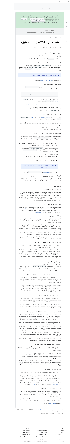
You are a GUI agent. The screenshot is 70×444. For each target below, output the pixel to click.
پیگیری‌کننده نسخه (13, 441)
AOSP (46, 37)
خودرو (18, 8)
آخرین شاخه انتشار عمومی (31, 117)
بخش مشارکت (19, 384)
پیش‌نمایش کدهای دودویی (45, 434)
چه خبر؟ (66, 8)
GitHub (48, 441)
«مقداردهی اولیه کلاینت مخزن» (20, 104)
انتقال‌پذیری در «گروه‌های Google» (26, 441)
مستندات (66, 5)
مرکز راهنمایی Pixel (13, 430)
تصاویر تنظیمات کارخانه (46, 436)
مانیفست (18, 117)
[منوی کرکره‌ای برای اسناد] (54, 1)
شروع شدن (38, 37)
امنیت (52, 8)
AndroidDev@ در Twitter (28, 430)
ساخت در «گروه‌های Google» (27, 439)
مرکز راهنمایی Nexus (13, 432)
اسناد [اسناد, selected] (57, 1)
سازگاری (36, 8)
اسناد (42, 37)
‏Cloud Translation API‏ (25, 32)
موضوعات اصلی (44, 8)
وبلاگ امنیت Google (29, 434)
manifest (42, 101)
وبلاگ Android (30, 432)
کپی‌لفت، (11, 208)
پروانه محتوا (26, 409)
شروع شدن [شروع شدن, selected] (59, 8)
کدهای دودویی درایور (46, 439)
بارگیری (48, 432)
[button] (62, 11)
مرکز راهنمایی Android (12, 428)
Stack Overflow (13, 439)
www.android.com (13, 434)
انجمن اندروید (41, 384)
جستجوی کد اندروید (47, 1)
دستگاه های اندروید (27, 8)
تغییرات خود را (33, 172)
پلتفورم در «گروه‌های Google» (27, 436)
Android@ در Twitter (29, 428)
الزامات (49, 430)
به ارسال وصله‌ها (38, 403)
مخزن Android (47, 428)
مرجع (12, 8)
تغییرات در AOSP (14, 22)
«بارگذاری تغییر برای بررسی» (32, 80)
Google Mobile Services (11, 436)
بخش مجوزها (25, 212)
